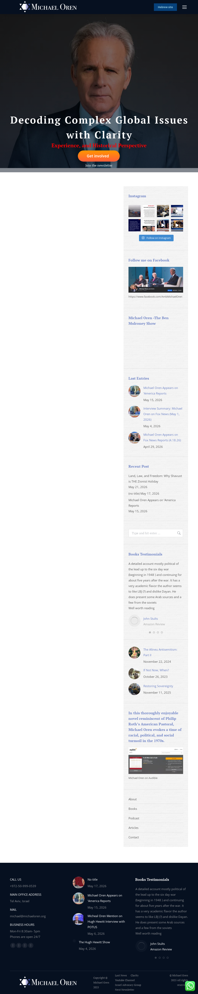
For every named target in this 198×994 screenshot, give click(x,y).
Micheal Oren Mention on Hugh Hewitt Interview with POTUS (106, 921)
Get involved (98, 156)
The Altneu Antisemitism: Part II (160, 652)
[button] (150, 632)
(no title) (134, 493)
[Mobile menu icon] (184, 7)
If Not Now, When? (156, 670)
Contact (133, 837)
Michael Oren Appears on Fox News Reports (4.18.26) (162, 437)
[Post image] (134, 391)
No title (93, 879)
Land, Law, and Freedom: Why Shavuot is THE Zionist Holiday (155, 478)
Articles (133, 828)
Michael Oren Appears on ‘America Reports (160, 390)
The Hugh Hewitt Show (94, 942)
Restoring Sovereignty (158, 686)
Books (132, 809)
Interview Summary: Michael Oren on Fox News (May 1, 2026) (162, 413)
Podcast (133, 818)
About (132, 799)
